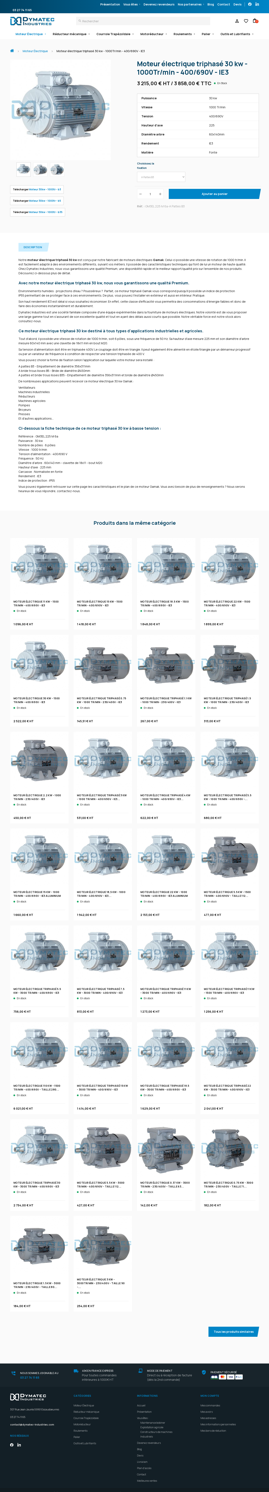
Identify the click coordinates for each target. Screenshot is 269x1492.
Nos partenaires (190, 4)
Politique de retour (187, 1487)
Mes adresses (208, 1412)
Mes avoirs (206, 1406)
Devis (237, 4)
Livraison (142, 1456)
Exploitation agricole (151, 1421)
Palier (206, 34)
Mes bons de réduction (213, 1425)
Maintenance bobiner (152, 1417)
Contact (223, 4)
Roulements (183, 34)
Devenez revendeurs (159, 4)
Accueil (13, 48)
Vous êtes (130, 4)
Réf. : (141, 206)
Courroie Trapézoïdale (113, 34)
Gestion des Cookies (219, 1487)
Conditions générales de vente (56, 1487)
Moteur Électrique (29, 34)
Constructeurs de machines (156, 1426)
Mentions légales (117, 1487)
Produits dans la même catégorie (135, 517)
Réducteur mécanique (69, 34)
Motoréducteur (152, 34)
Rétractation (90, 1487)
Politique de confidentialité (152, 1487)
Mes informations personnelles (218, 1418)
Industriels (146, 1431)
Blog (210, 4)
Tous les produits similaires (234, 1326)
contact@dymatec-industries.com (32, 1419)
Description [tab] (33, 241)
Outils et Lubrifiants (235, 34)
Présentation (110, 4)
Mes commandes (210, 1400)
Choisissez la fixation (145, 166)
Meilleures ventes (147, 1475)
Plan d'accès (144, 1462)
